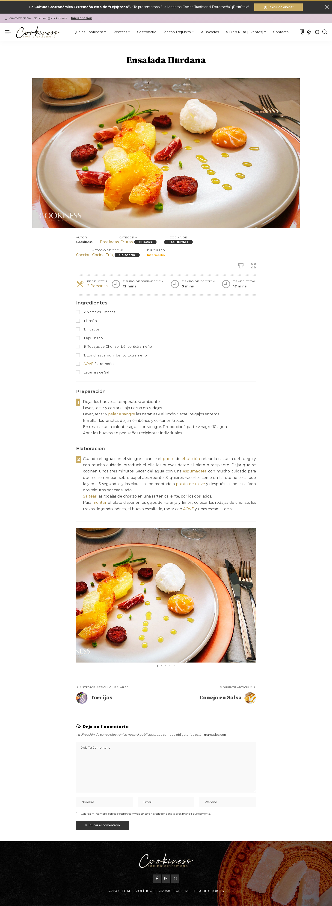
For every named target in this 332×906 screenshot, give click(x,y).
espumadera (195, 471)
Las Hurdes (177, 242)
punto (169, 459)
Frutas (126, 242)
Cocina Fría (102, 255)
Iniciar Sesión (81, 18)
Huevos (144, 242)
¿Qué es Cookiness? (278, 7)
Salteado (127, 255)
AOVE (88, 364)
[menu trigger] (10, 32)
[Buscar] (324, 32)
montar (99, 502)
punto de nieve (190, 484)
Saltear (89, 496)
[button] (251, 532)
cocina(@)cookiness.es (50, 18)
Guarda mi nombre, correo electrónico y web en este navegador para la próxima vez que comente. (146, 813)
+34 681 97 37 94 (18, 18)
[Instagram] (166, 878)
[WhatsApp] (175, 878)
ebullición (191, 459)
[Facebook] (157, 878)
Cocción (83, 255)
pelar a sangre (121, 414)
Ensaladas (109, 242)
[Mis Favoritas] (301, 32)
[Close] (327, 7)
